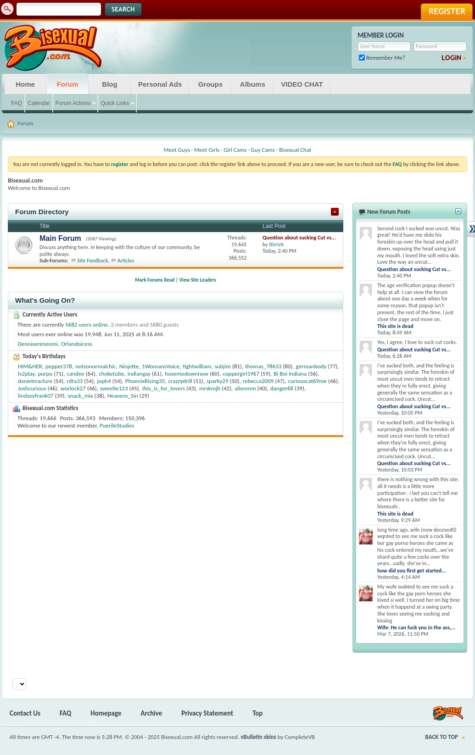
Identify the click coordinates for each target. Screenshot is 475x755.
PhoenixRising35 (145, 381)
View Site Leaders (197, 280)
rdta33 (75, 381)
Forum (67, 84)
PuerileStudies (117, 425)
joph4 (104, 381)
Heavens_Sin (122, 395)
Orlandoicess (76, 343)
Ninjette (129, 366)
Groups (210, 84)
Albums (252, 84)
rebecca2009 (258, 381)
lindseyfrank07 (35, 395)
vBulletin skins (258, 736)
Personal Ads (160, 84)
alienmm (245, 388)
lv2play (26, 373)
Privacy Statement (207, 713)
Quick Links (115, 103)
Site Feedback (92, 260)
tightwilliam (197, 366)
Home (25, 84)
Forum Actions (73, 103)
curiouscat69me (307, 381)
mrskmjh (209, 388)
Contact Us (25, 713)
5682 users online (86, 324)
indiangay (139, 373)
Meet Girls (206, 149)
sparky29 (218, 381)
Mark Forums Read (154, 280)
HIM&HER (30, 366)
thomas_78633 (263, 366)
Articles (125, 260)
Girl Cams (235, 149)
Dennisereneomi (38, 343)
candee (75, 373)
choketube (111, 373)
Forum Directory (42, 212)
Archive (151, 713)
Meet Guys (177, 149)
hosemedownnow (186, 373)
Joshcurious (32, 388)
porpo (45, 373)
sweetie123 (114, 388)
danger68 (281, 388)
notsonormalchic (95, 366)
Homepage (105, 713)
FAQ (16, 103)
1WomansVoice (160, 366)
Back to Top (441, 736)
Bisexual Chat (295, 149)
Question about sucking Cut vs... (299, 237)
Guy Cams (263, 149)
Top (257, 713)
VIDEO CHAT (302, 84)
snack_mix (80, 395)
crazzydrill (180, 381)
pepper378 (58, 366)
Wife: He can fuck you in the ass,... (416, 627)
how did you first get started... (411, 570)
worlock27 (73, 388)
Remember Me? (382, 57)
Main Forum (60, 238)
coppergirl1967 (241, 373)
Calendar (39, 103)
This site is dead (395, 326)
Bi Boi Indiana (290, 373)
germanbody (311, 366)
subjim (223, 366)
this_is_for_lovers (163, 388)
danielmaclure (35, 381)
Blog (109, 84)
